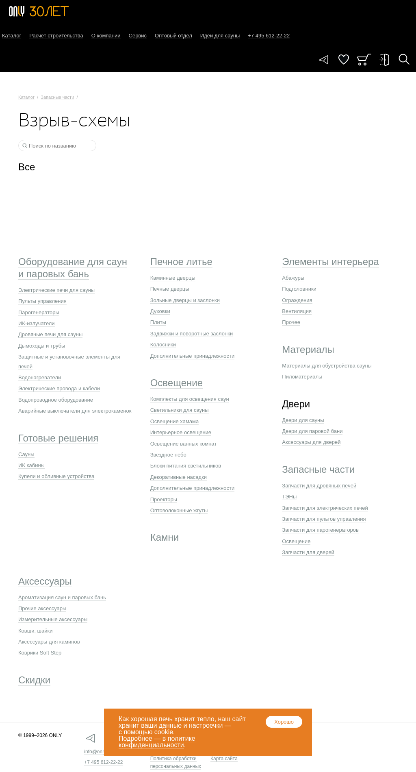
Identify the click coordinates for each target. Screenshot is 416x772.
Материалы (308, 349)
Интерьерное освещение (180, 432)
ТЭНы (289, 497)
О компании (106, 36)
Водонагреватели (39, 377)
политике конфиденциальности (157, 741)
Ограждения (297, 300)
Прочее (291, 322)
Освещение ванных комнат (183, 444)
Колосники (163, 344)
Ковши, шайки (35, 631)
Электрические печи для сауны (56, 290)
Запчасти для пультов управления (324, 519)
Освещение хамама (174, 421)
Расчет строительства (56, 36)
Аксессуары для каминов (49, 642)
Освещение (176, 382)
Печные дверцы (169, 289)
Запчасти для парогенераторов (320, 530)
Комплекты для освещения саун (189, 399)
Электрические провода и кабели (59, 388)
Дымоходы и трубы (41, 346)
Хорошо (284, 722)
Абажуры (293, 278)
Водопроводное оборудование (55, 400)
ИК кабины (31, 465)
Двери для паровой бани (312, 431)
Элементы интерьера (330, 261)
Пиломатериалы (302, 377)
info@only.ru (97, 752)
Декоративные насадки (178, 477)
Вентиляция (297, 311)
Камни (164, 537)
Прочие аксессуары (42, 608)
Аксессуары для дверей (311, 442)
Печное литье (181, 261)
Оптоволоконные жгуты (179, 510)
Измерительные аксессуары (52, 619)
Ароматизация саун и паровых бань (62, 597)
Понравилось (343, 59)
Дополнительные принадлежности (192, 356)
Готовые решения (58, 438)
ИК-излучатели (36, 323)
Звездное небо (168, 455)
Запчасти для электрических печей (325, 508)
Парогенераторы (38, 312)
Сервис (138, 36)
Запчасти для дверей (308, 552)
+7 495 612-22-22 (103, 762)
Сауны (26, 454)
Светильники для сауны (179, 410)
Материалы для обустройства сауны (327, 366)
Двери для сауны (303, 420)
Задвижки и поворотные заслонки (191, 334)
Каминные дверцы (172, 278)
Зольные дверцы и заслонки (185, 300)
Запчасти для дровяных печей (319, 486)
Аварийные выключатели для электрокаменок (74, 411)
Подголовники (299, 289)
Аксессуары (45, 581)
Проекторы (163, 499)
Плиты (158, 322)
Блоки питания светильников (185, 466)
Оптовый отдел (173, 36)
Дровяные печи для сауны (50, 334)
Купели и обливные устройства (56, 476)
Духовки (160, 311)
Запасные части (57, 97)
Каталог (11, 36)
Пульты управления (42, 301)
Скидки (34, 679)
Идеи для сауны (220, 36)
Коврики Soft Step (39, 653)
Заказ (364, 59)
